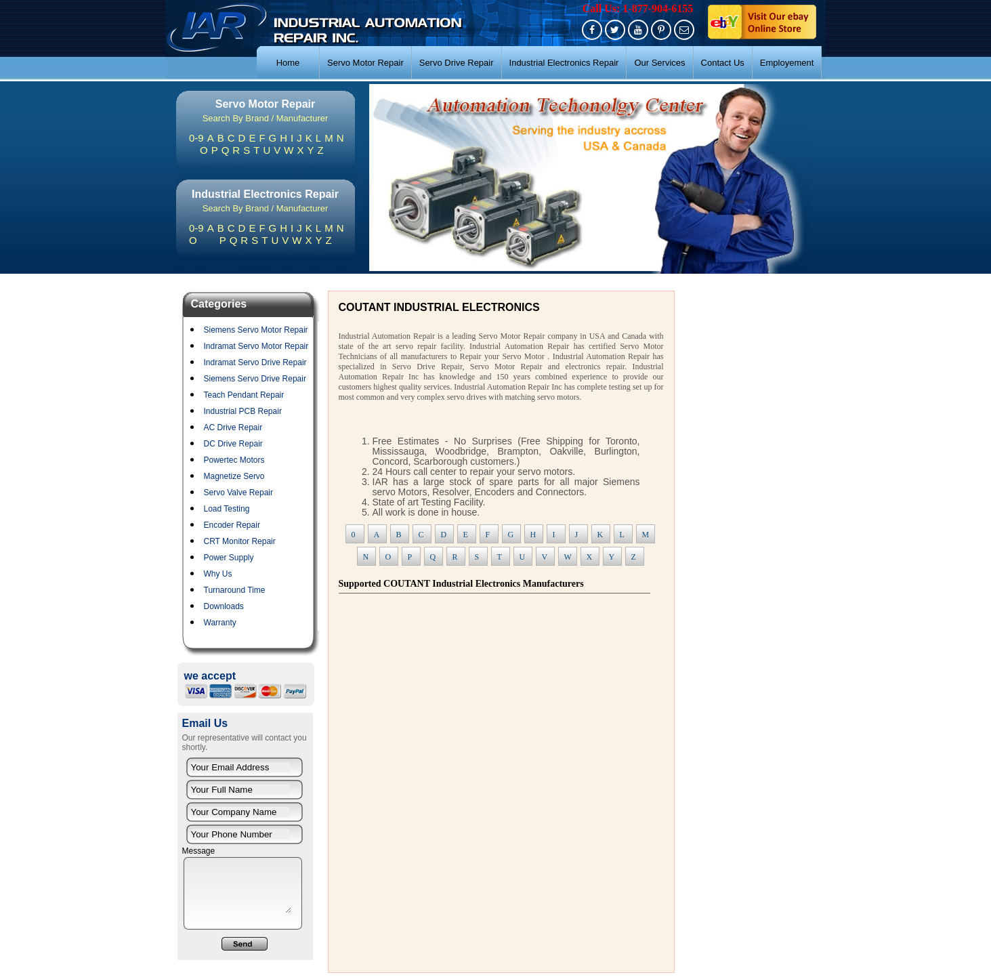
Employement (787, 63)
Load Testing (227, 509)
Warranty (220, 622)
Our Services (659, 63)
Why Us (218, 574)
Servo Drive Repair (456, 63)
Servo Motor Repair (365, 63)
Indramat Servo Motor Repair (256, 346)
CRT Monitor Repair (240, 541)
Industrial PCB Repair (243, 411)
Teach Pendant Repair (244, 395)
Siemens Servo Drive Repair (255, 378)
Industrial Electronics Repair (564, 63)
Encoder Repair (232, 525)
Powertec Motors (234, 460)
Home (288, 63)
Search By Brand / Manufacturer (266, 118)
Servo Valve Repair (239, 492)
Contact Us (722, 63)
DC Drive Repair (233, 444)
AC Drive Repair (233, 427)
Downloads (224, 606)
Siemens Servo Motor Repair (256, 330)
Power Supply (229, 557)
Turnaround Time (235, 590)
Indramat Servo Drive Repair (255, 362)
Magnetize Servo (234, 476)
